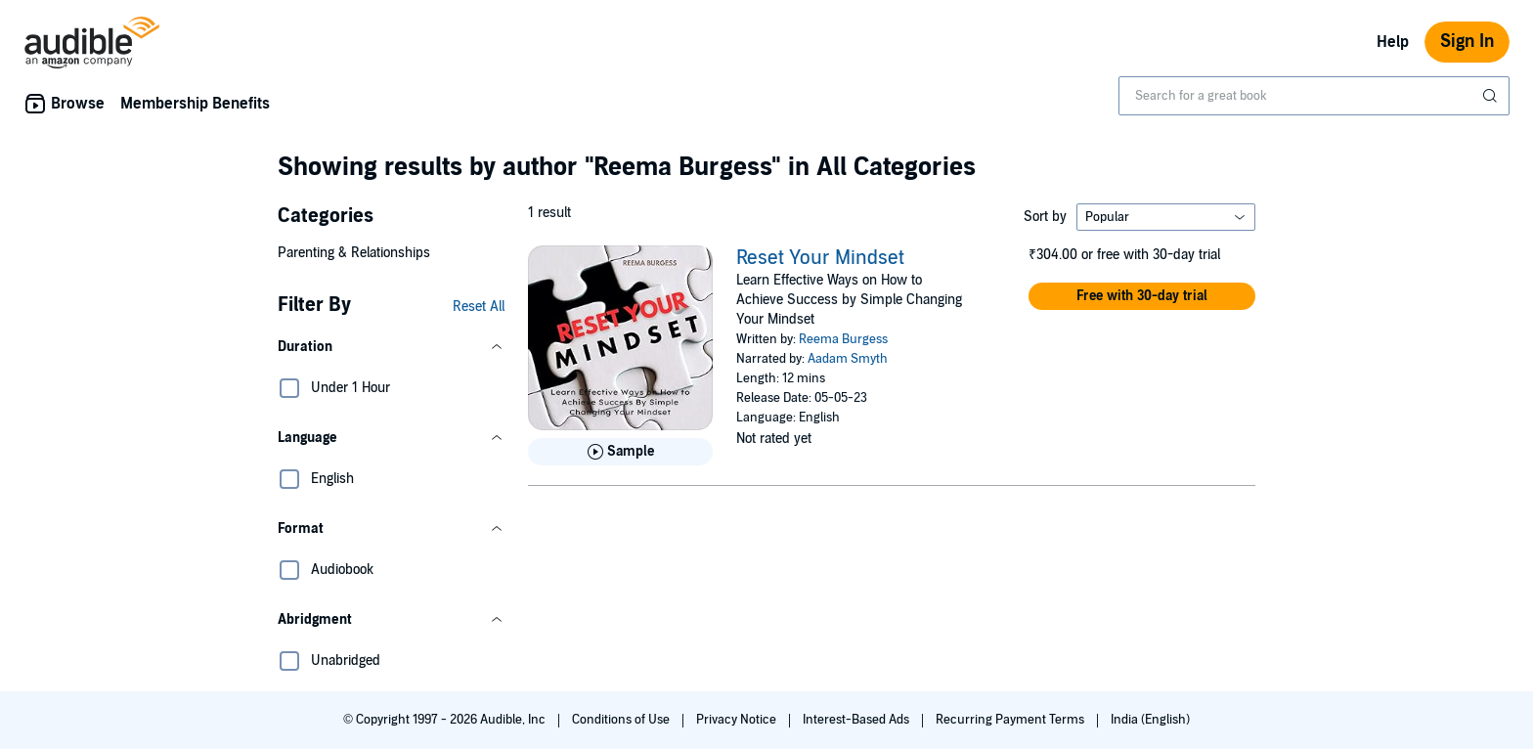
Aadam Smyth (848, 359)
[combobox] (1314, 95)
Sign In (1467, 41)
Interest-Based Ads (857, 719)
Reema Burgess (843, 339)
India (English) (1150, 719)
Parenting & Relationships (354, 252)
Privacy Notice (737, 719)
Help (1393, 42)
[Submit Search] (1492, 95)
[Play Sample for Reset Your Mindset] (620, 451)
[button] (391, 347)
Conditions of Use (622, 719)
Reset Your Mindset (820, 258)
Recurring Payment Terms (1011, 719)
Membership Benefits (195, 103)
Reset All (478, 306)
